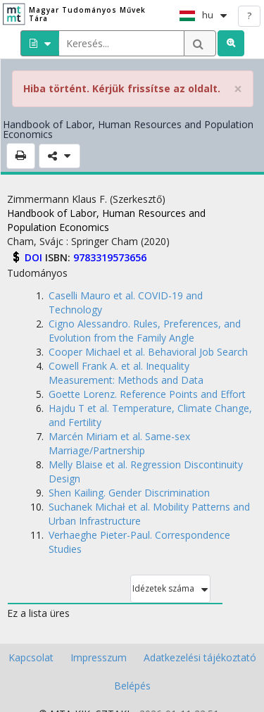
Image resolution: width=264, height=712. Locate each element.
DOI (35, 257)
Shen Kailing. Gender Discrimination (129, 492)
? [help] (249, 15)
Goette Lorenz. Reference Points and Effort (147, 394)
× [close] (238, 89)
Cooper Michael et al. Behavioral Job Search (148, 351)
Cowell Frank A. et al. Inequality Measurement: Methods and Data (126, 373)
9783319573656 (109, 257)
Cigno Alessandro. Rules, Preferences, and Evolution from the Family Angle (145, 330)
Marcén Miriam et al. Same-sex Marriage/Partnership (119, 443)
